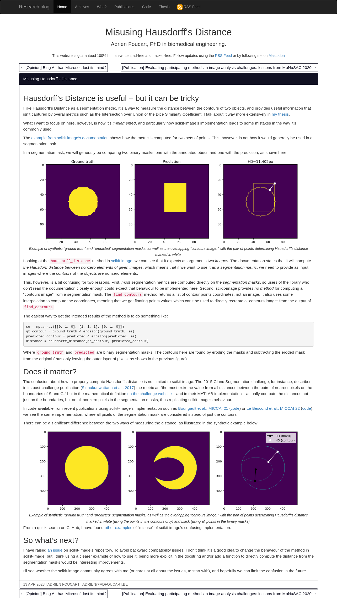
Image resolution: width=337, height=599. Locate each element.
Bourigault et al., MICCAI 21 (203, 408)
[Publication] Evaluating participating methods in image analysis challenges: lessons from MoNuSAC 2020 (219, 67)
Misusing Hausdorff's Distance (50, 79)
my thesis (280, 114)
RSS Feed (188, 7)
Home (62, 7)
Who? (102, 7)
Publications (124, 7)
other (109, 527)
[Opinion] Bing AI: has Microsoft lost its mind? (63, 67)
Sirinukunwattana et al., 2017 (108, 387)
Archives (82, 7)
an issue (54, 550)
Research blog (34, 6)
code (235, 408)
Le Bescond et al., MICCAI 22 (273, 408)
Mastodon (277, 55)
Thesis (164, 7)
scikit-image (121, 260)
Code (146, 7)
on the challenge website (149, 393)
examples (123, 527)
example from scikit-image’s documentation (70, 138)
